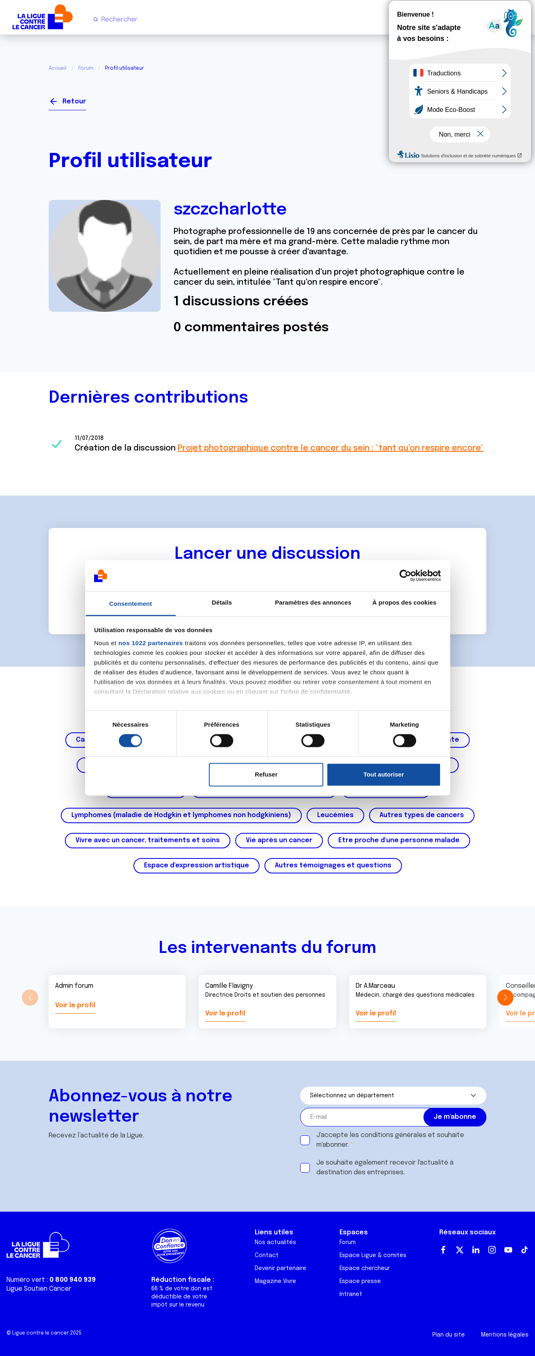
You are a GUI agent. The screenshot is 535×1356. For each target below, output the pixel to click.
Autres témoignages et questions (333, 865)
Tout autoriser (383, 774)
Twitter (460, 1250)
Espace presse (360, 1281)
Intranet (350, 1294)
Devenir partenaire (280, 1268)
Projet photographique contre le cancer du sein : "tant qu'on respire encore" (330, 448)
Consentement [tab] (130, 603)
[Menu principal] (522, 19)
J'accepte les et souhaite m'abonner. (390, 1140)
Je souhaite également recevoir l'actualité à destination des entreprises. (384, 1167)
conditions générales (393, 1135)
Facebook (443, 1250)
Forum (85, 68)
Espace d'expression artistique (196, 865)
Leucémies (335, 815)
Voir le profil (75, 1005)
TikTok (524, 1250)
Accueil (58, 68)
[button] (505, 997)
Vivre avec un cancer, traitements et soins (147, 840)
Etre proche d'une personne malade (399, 840)
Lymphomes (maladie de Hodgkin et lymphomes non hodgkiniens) (181, 815)
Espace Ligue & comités (372, 1255)
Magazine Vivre (275, 1281)
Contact (267, 1255)
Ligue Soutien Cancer (38, 1288)
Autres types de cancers (422, 815)
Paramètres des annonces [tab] (313, 602)
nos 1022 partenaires (150, 642)
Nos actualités (275, 1242)
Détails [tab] (222, 602)
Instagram (492, 1250)
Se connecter (457, 98)
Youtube (508, 1250)
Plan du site (448, 1335)
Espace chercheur (364, 1268)
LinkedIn (476, 1250)
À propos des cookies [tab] (404, 602)
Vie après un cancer (279, 840)
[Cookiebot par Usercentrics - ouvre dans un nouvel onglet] (405, 576)
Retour (74, 101)
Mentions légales (505, 1335)
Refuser (266, 774)
